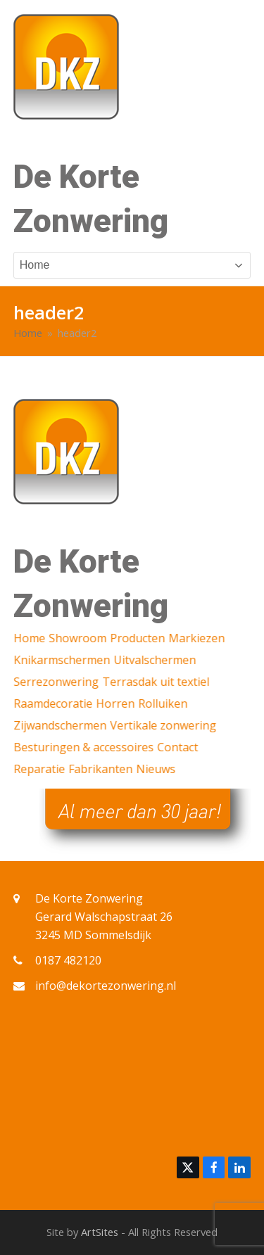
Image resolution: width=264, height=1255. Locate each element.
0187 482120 (68, 960)
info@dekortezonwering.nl (105, 985)
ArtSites (99, 1232)
